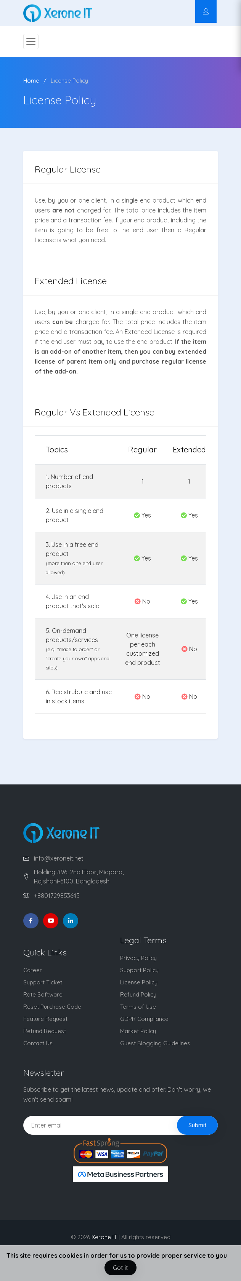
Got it (120, 1267)
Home (31, 80)
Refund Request (44, 1031)
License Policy (69, 80)
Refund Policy (138, 994)
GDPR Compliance (144, 1018)
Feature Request (45, 1018)
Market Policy (138, 1031)
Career (32, 970)
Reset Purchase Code (52, 1006)
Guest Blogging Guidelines (155, 1043)
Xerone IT (104, 1237)
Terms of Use (138, 1006)
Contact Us (38, 1043)
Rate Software (43, 994)
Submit (197, 1125)
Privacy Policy (138, 958)
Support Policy (139, 970)
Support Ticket (42, 982)
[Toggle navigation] (31, 41)
